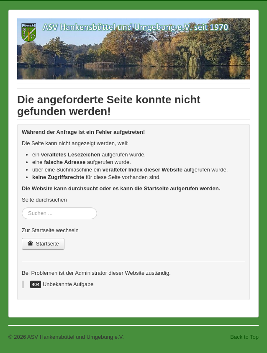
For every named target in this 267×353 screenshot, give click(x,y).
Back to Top (244, 337)
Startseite (43, 243)
